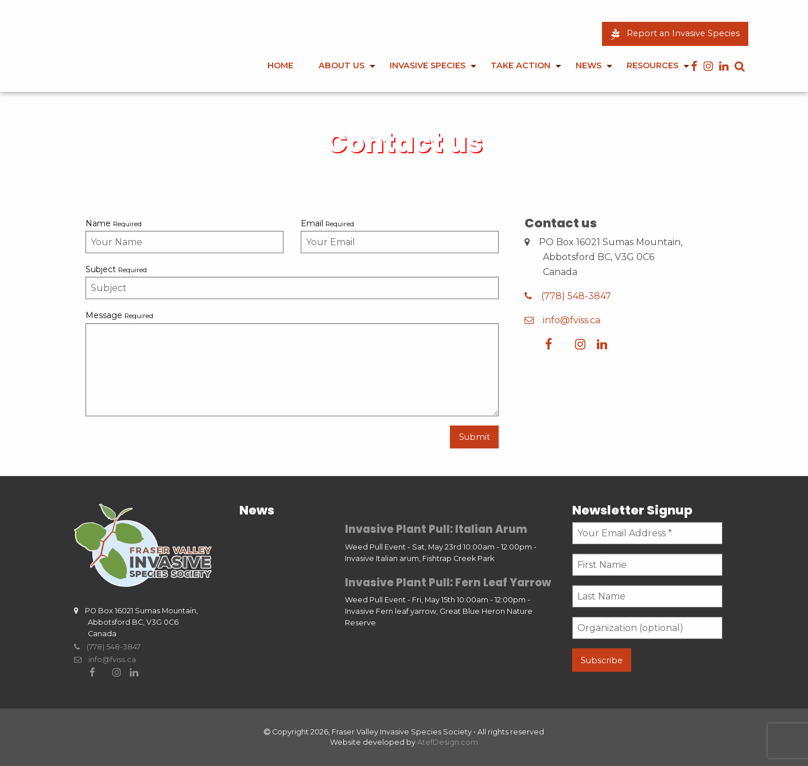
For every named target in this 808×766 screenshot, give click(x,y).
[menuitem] (280, 73)
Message (119, 315)
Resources (652, 65)
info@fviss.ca (562, 320)
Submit (474, 437)
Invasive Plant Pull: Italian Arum (436, 529)
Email (327, 223)
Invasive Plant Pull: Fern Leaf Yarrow (448, 582)
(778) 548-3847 (568, 296)
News (588, 65)
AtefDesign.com (447, 742)
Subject (116, 269)
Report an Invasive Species (675, 33)
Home (280, 65)
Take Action (520, 65)
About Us (341, 65)
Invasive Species (427, 65)
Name (114, 223)
